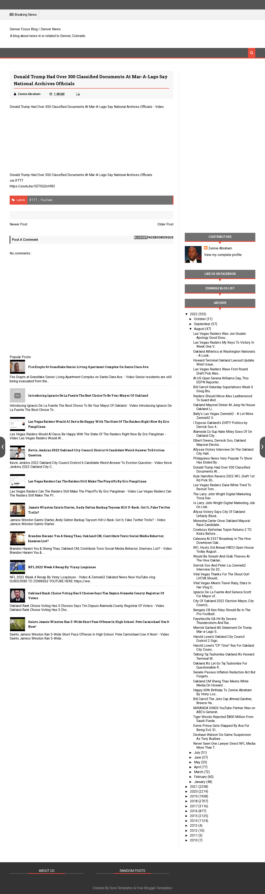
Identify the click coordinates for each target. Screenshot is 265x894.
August (199, 329)
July (197, 753)
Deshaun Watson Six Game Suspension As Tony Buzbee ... (222, 737)
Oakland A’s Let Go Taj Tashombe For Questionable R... (220, 665)
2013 (194, 826)
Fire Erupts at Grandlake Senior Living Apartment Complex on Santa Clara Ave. (88, 367)
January (200, 782)
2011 (194, 835)
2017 (194, 806)
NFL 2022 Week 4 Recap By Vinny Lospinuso (62, 567)
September (202, 324)
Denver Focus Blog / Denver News (35, 29)
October (200, 319)
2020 (194, 791)
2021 (194, 787)
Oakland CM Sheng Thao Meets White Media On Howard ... (221, 683)
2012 (194, 831)
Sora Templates (121, 888)
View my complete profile (223, 255)
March (199, 772)
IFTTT (19, 181)
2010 (194, 840)
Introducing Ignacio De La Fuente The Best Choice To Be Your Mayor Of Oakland (88, 395)
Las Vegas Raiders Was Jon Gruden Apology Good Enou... (219, 336)
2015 (194, 816)
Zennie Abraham (220, 248)
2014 (194, 821)
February (201, 777)
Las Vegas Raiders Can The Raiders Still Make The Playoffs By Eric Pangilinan (87, 481)
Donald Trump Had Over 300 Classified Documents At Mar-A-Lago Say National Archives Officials (81, 107)
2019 (194, 796)
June (198, 757)
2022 (194, 314)
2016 (194, 811)
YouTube (46, 200)
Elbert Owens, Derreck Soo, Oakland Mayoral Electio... (219, 442)
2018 (194, 801)
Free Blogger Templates (154, 888)
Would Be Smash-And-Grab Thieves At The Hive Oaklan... (221, 558)
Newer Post (18, 224)
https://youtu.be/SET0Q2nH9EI (32, 186)
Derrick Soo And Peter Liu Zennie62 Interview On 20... (219, 567)
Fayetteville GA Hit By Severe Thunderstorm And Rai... (214, 621)
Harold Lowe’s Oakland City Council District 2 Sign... (219, 639)
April (198, 767)
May (197, 762)
